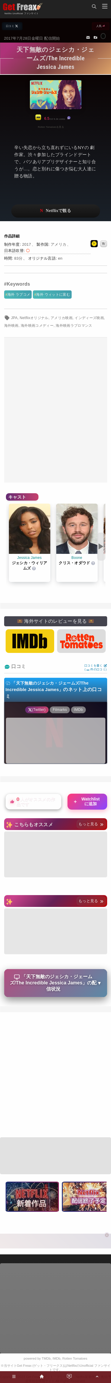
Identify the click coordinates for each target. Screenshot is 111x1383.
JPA (14, 318)
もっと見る (91, 824)
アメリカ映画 (62, 318)
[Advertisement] (55, 410)
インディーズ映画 (89, 318)
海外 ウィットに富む (53, 294)
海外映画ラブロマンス (74, 325)
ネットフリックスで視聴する (55, 211)
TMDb (46, 1358)
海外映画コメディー (37, 325)
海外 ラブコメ (18, 294)
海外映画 (11, 325)
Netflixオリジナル (34, 318)
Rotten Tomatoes (74, 1358)
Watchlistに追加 (86, 801)
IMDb (57, 1358)
